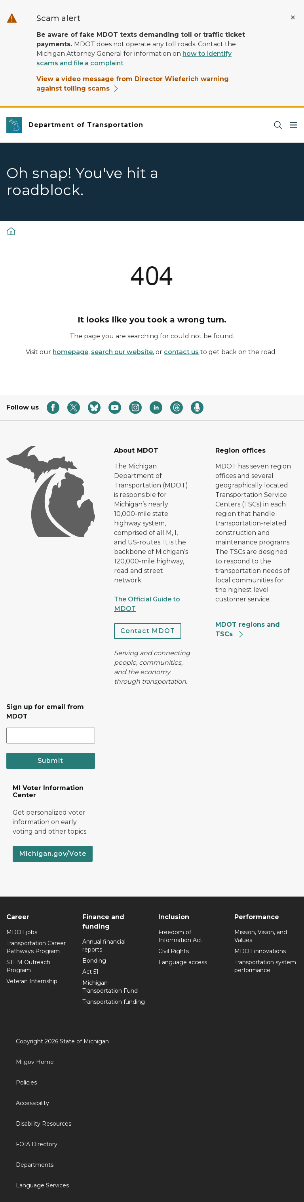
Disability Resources (43, 1123)
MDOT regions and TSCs (247, 629)
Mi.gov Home (35, 1061)
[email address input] (50, 735)
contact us (181, 352)
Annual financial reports (103, 945)
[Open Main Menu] (293, 125)
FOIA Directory (36, 1144)
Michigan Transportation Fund (110, 986)
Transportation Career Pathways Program (36, 947)
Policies (26, 1082)
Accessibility (32, 1103)
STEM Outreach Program (28, 966)
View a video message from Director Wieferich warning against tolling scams (132, 83)
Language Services (42, 1185)
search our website (122, 352)
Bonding (94, 960)
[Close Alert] (293, 17)
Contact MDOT (147, 631)
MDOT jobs (21, 932)
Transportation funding (113, 1001)
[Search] (278, 125)
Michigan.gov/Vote (52, 853)
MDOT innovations (260, 951)
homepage (70, 352)
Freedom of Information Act (180, 936)
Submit (50, 760)
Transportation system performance (265, 966)
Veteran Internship (31, 981)
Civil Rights (173, 951)
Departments (34, 1164)
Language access (182, 962)
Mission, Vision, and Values (260, 936)
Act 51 (90, 971)
